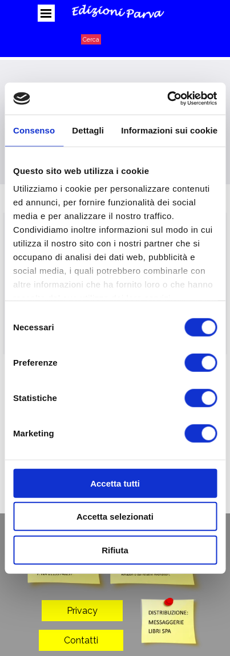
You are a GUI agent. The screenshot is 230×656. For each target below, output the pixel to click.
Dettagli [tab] (88, 130)
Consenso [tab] (34, 130)
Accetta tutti (115, 483)
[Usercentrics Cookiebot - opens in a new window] (167, 98)
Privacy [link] (82, 610)
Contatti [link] (81, 640)
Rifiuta (115, 549)
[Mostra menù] (46, 13)
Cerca (91, 39)
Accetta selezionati (115, 516)
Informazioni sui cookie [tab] (169, 130)
